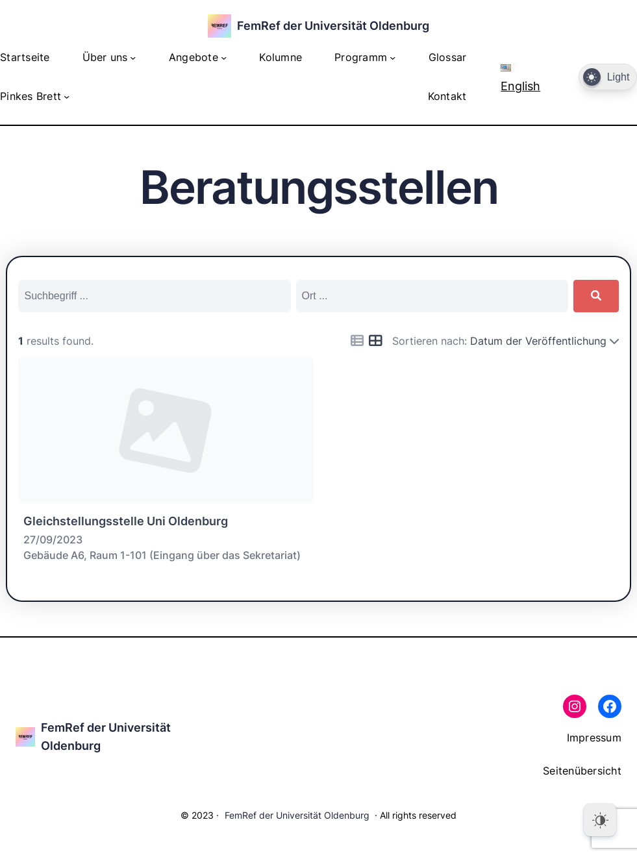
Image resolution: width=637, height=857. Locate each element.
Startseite (25, 57)
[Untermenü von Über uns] (133, 57)
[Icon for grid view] (375, 341)
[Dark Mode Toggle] (608, 77)
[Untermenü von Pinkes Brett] (66, 96)
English (520, 78)
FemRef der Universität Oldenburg (333, 25)
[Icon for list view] (357, 341)
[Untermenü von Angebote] (224, 57)
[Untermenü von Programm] (392, 57)
